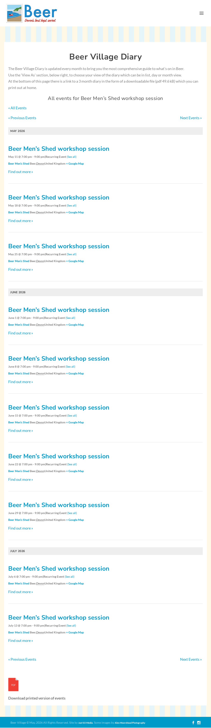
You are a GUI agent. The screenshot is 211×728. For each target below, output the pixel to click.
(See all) (71, 157)
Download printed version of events (37, 698)
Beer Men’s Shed (18, 163)
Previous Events (22, 118)
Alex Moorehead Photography (130, 723)
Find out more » (20, 172)
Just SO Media (85, 723)
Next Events (191, 118)
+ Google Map (75, 163)
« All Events (17, 108)
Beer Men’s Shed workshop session (58, 149)
